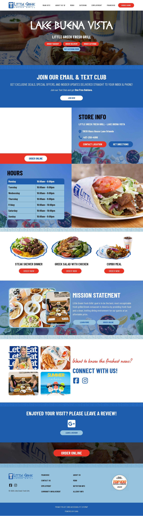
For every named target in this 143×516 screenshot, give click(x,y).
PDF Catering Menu (71, 49)
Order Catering (90, 44)
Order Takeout (53, 44)
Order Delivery (71, 44)
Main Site (46, 5)
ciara (76, 511)
